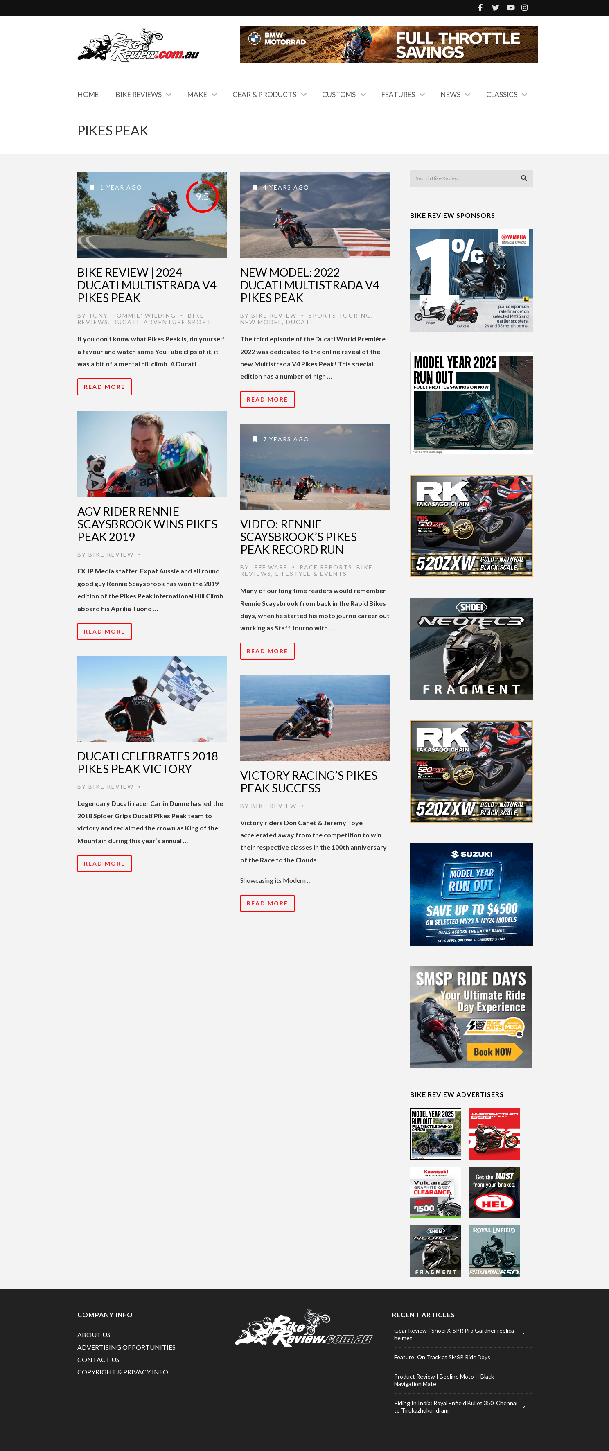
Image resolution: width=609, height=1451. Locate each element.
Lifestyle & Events (311, 573)
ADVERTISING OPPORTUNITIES (126, 1347)
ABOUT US (94, 1334)
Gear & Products (264, 94)
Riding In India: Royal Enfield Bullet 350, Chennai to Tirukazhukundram (455, 1406)
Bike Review (274, 315)
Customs (339, 94)
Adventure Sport (178, 321)
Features (398, 94)
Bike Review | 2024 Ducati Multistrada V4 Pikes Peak (147, 285)
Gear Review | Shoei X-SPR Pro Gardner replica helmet (454, 1334)
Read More (104, 386)
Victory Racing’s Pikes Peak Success (308, 781)
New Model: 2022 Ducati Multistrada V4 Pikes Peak (309, 285)
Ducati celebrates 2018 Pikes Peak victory (147, 762)
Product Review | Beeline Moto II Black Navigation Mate (444, 1380)
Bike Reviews (139, 94)
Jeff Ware (269, 567)
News (450, 94)
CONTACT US (98, 1359)
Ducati (126, 321)
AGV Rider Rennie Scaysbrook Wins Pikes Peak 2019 (147, 524)
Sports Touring (340, 315)
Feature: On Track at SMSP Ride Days (442, 1357)
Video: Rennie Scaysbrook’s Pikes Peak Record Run (298, 536)
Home (88, 94)
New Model (261, 321)
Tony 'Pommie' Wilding (132, 315)
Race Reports (326, 567)
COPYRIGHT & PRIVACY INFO (122, 1372)
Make (197, 94)
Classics (501, 94)
